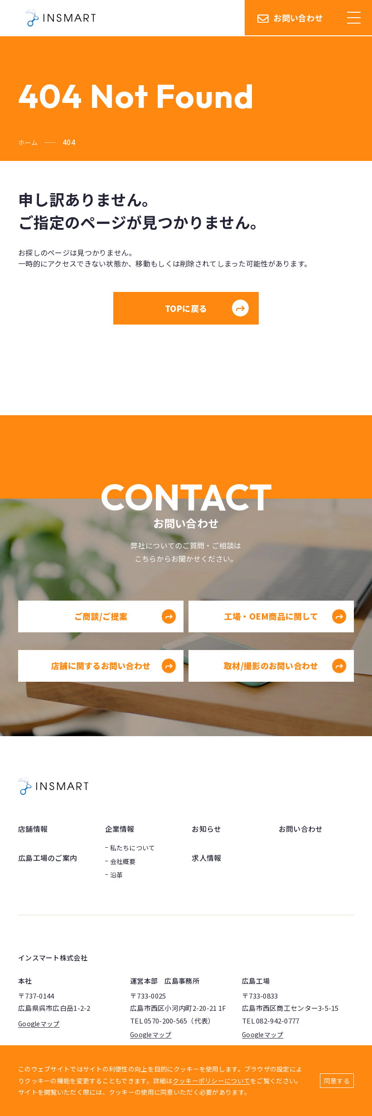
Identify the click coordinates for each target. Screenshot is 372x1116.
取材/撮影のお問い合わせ (286, 683)
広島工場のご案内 (47, 858)
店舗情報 (33, 829)
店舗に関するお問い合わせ (111, 683)
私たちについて (132, 848)
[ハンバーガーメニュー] (354, 18)
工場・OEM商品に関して (286, 633)
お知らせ (206, 829)
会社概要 (123, 861)
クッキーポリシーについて (211, 1080)
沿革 (116, 875)
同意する (337, 1080)
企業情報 (120, 829)
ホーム (28, 142)
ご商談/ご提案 (122, 633)
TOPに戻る (207, 309)
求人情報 (206, 858)
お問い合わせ (290, 18)
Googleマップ (39, 1024)
